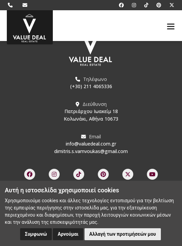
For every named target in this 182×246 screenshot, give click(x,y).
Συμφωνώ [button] (36, 234)
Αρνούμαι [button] (68, 234)
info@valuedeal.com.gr (91, 143)
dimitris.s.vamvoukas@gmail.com (91, 151)
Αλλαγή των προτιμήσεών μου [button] (122, 234)
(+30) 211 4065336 (91, 86)
